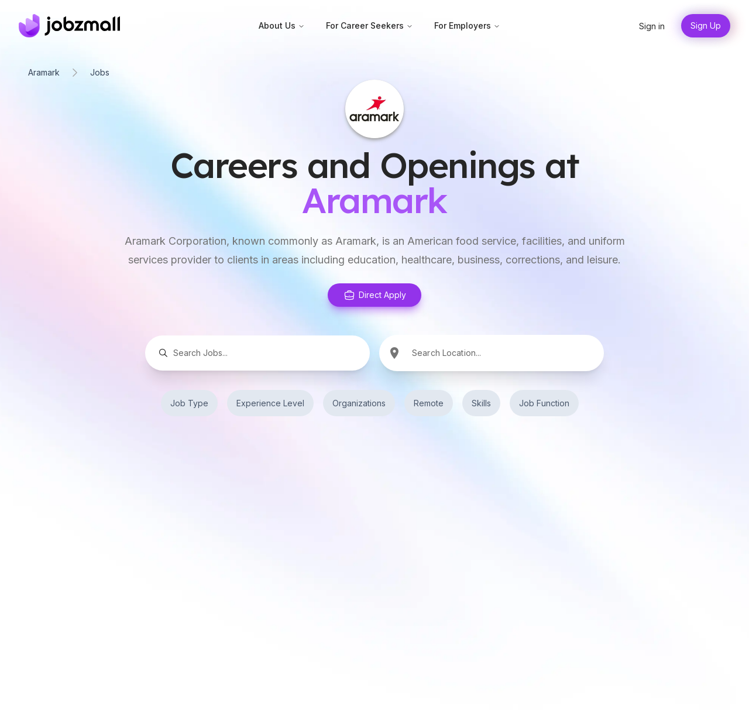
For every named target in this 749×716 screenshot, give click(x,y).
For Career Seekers (369, 25)
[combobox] (507, 352)
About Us (282, 25)
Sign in (652, 26)
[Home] (69, 25)
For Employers (467, 25)
